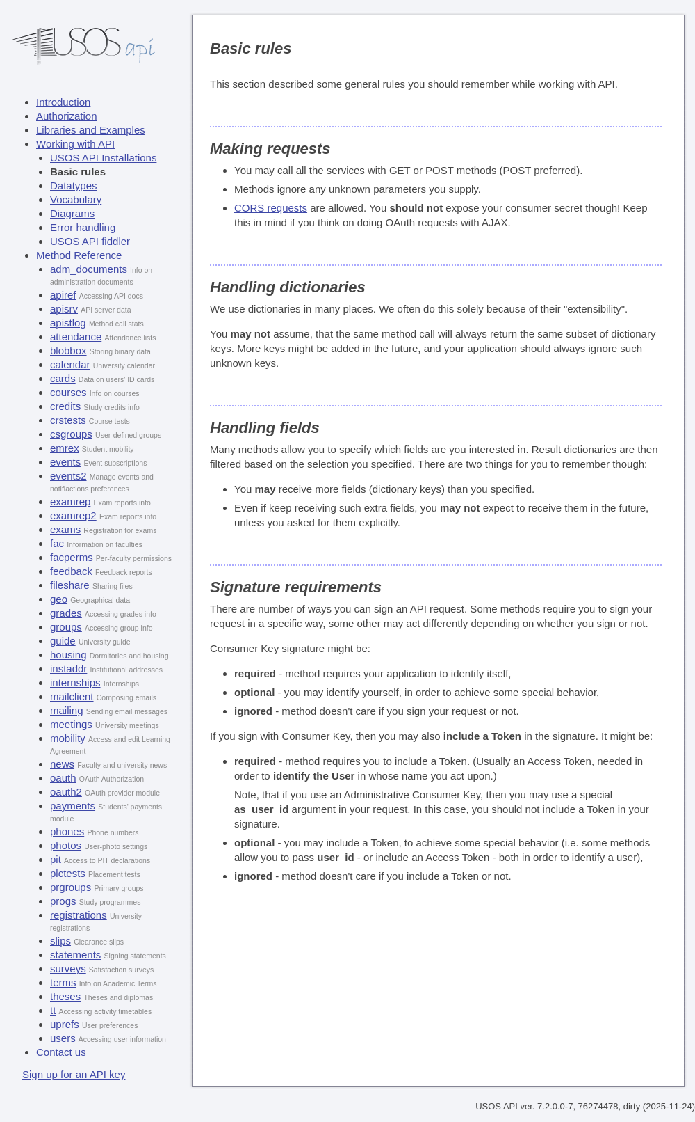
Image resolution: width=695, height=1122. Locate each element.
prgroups (70, 887)
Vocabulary (75, 199)
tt (53, 1010)
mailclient (72, 696)
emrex (64, 448)
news (62, 764)
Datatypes (73, 185)
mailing (66, 710)
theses (65, 996)
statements (75, 955)
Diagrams (72, 213)
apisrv (64, 309)
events (65, 462)
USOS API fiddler (90, 241)
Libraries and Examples (90, 130)
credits (65, 406)
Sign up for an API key (73, 1074)
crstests (68, 420)
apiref (63, 295)
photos (65, 845)
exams (65, 529)
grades (66, 613)
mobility (67, 738)
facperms (71, 557)
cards (63, 378)
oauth (63, 778)
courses (68, 392)
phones (67, 831)
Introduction (63, 102)
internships (75, 682)
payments (72, 806)
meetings (71, 724)
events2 (68, 476)
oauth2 (66, 792)
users (63, 1038)
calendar (70, 364)
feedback (71, 571)
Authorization (66, 116)
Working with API (75, 144)
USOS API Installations (103, 158)
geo (58, 599)
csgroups (71, 434)
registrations (78, 915)
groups (66, 627)
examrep (70, 501)
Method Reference (79, 255)
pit (55, 859)
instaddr (68, 668)
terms (63, 982)
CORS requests (270, 208)
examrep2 (73, 515)
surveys (68, 968)
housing (68, 655)
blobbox (68, 350)
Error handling (82, 227)
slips (60, 941)
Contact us (61, 1052)
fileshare (70, 585)
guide (63, 641)
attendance (75, 336)
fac (57, 543)
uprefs (64, 1024)
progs (63, 901)
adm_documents (88, 269)
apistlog (68, 323)
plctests (67, 873)
